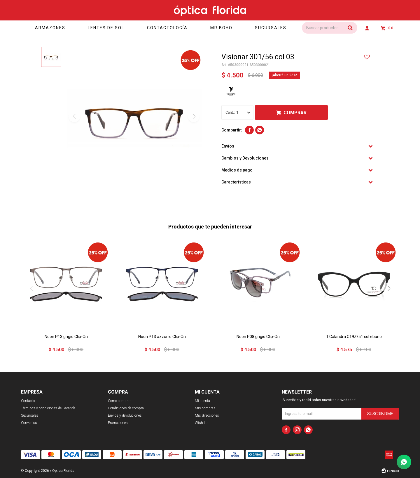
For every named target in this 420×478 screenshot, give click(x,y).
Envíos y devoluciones (125, 415)
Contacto (28, 401)
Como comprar (119, 401)
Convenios (29, 423)
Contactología (167, 27)
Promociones (118, 423)
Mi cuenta (202, 401)
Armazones (50, 27)
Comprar (295, 112)
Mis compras (205, 408)
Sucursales (270, 27)
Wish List (202, 423)
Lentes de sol (106, 27)
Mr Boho (221, 27)
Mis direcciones (207, 415)
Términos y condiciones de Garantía (48, 408)
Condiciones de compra (126, 408)
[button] (389, 288)
